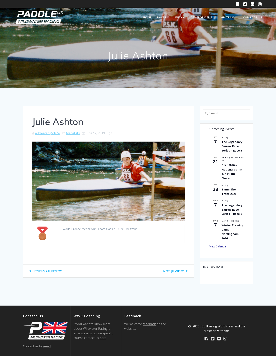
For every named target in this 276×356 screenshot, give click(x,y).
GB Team (227, 17)
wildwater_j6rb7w (47, 133)
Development (202, 17)
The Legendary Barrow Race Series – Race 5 (232, 146)
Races (161, 17)
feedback (149, 324)
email (47, 346)
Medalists (73, 133)
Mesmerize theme (217, 331)
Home (147, 17)
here (103, 338)
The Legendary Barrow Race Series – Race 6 (232, 209)
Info (178, 17)
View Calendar (218, 246)
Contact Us (252, 17)
